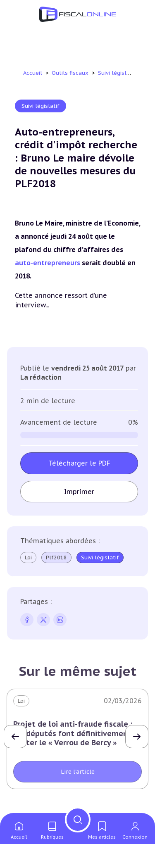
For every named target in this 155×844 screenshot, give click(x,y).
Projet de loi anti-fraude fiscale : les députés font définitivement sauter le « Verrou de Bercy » (72, 734)
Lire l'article (78, 772)
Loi (28, 557)
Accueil (32, 72)
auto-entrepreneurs (48, 263)
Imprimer (79, 491)
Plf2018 (56, 557)
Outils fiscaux (71, 72)
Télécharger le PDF (79, 463)
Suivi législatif (118, 72)
